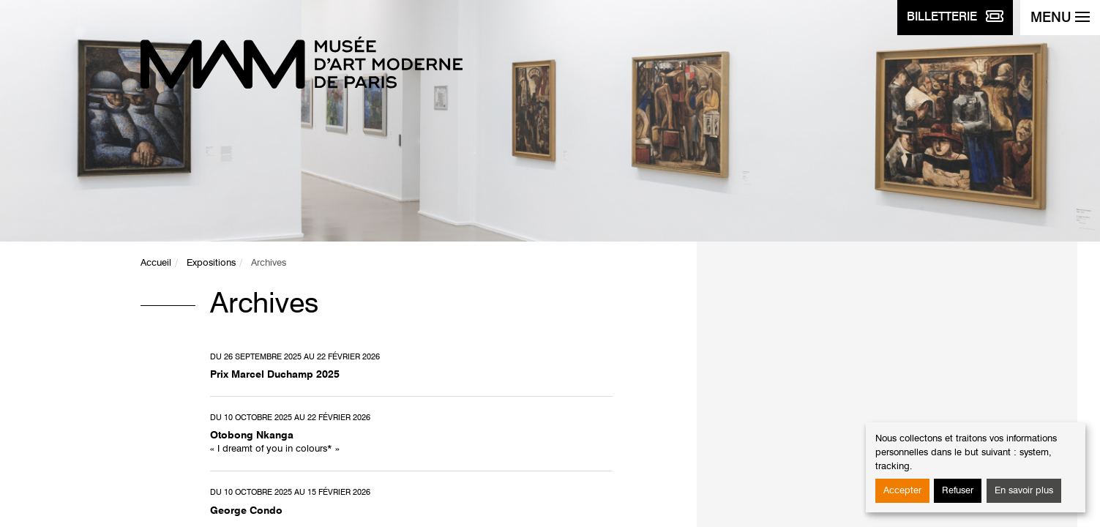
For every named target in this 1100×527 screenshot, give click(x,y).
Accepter (902, 491)
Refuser (957, 491)
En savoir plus (1024, 491)
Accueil (156, 263)
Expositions (211, 263)
